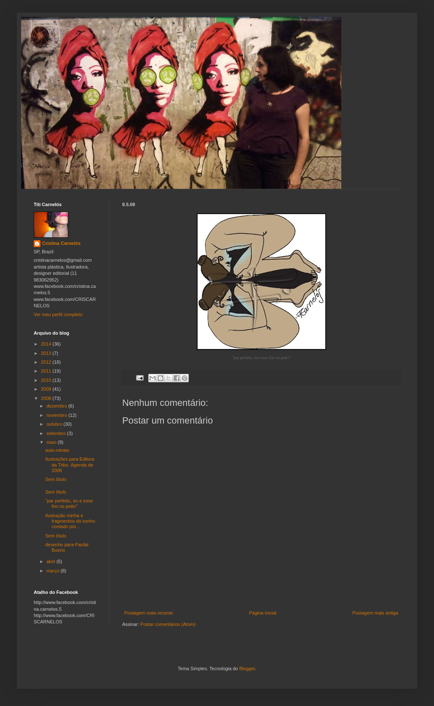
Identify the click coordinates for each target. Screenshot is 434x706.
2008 (47, 398)
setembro (56, 433)
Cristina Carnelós (61, 243)
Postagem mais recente (148, 612)
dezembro (57, 405)
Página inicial (262, 612)
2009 (47, 389)
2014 (47, 343)
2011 (47, 370)
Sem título (55, 479)
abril (51, 561)
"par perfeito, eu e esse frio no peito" (69, 503)
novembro (57, 415)
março (53, 570)
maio (52, 442)
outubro (54, 424)
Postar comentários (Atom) (168, 624)
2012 (47, 362)
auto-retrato (57, 450)
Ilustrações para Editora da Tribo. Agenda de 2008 (69, 464)
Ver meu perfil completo (58, 314)
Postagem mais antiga (375, 612)
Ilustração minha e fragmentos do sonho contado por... (70, 521)
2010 (47, 380)
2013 (47, 353)
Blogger (247, 668)
